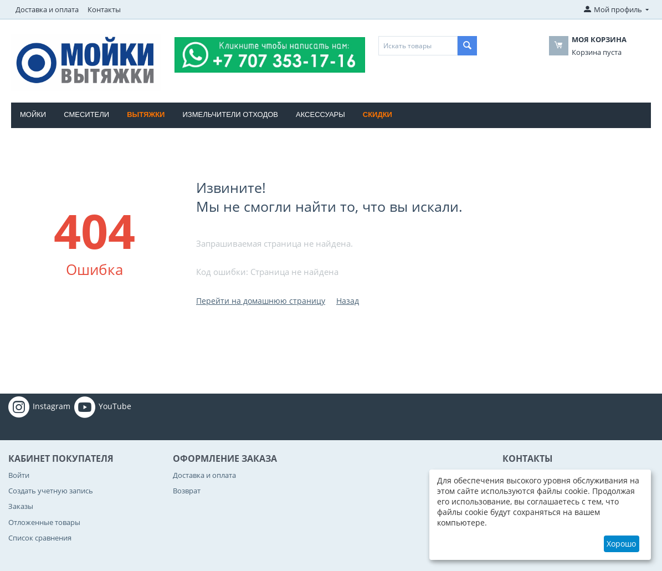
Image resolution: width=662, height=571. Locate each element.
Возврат (187, 491)
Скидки (377, 114)
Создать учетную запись (50, 491)
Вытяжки (146, 114)
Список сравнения (39, 538)
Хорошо (621, 543)
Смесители (86, 114)
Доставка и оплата (47, 9)
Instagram (39, 406)
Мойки (33, 114)
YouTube (102, 406)
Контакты (104, 9)
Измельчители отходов (230, 114)
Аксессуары (320, 114)
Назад (347, 300)
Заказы (20, 506)
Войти (18, 475)
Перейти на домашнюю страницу (260, 300)
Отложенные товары (44, 522)
